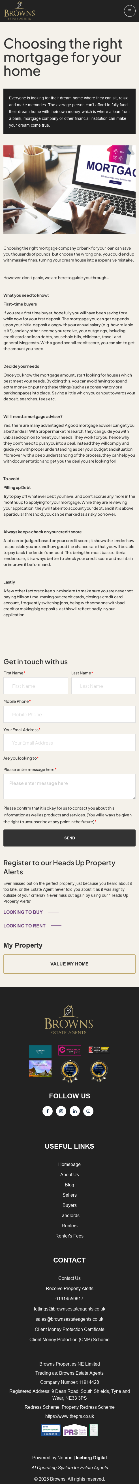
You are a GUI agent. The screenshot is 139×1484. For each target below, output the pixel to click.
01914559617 (69, 1298)
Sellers (70, 1194)
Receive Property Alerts (69, 1288)
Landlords (69, 1215)
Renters (70, 1225)
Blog (69, 1184)
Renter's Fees (69, 1235)
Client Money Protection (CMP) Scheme (69, 1339)
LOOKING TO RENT (24, 926)
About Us (69, 1174)
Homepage (69, 1164)
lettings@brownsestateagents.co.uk (69, 1308)
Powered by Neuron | (69, 1462)
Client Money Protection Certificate (69, 1329)
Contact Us (69, 1278)
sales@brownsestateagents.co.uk (69, 1319)
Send (69, 838)
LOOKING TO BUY (23, 912)
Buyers (70, 1205)
